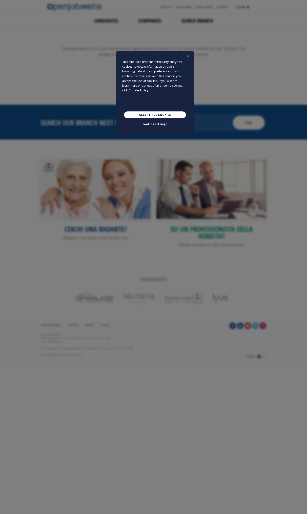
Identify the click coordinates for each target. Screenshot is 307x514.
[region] (155, 93)
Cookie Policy (138, 90)
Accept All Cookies (155, 115)
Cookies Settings (155, 124)
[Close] (188, 56)
